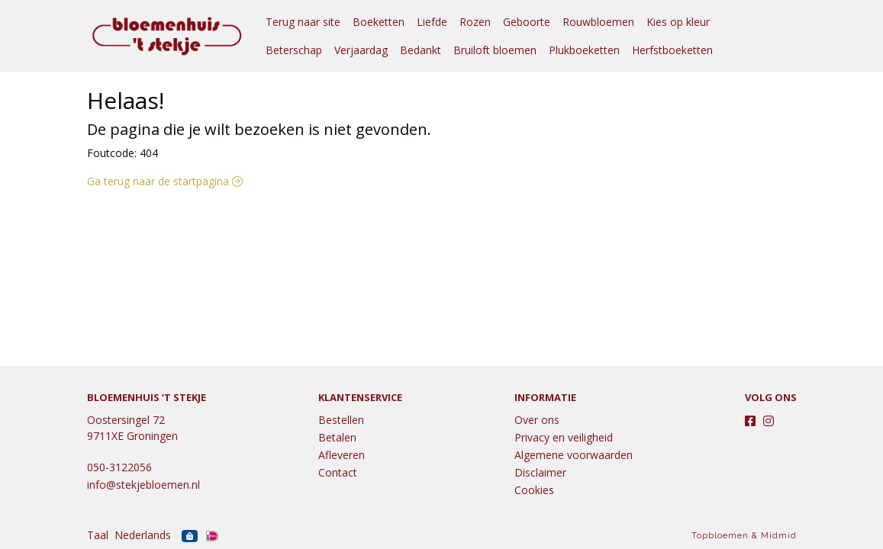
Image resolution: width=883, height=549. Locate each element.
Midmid (779, 536)
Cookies (534, 490)
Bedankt (420, 50)
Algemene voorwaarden (573, 455)
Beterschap (294, 50)
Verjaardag (361, 50)
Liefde (432, 21)
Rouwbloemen (598, 21)
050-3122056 (119, 467)
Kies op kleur (678, 21)
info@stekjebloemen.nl (143, 484)
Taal (97, 535)
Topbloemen (720, 536)
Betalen (337, 437)
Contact (337, 472)
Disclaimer (540, 472)
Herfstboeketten (672, 50)
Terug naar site (303, 21)
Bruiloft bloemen (495, 50)
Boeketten (378, 21)
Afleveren (341, 455)
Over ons (536, 420)
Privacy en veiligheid (563, 437)
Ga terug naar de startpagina (165, 181)
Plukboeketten (584, 50)
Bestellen (341, 420)
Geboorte (526, 21)
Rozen (475, 21)
